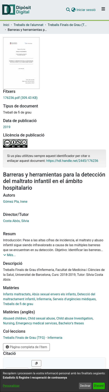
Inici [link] (6, 25)
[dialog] (54, 380)
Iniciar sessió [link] (86, 10)
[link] (54, 97)
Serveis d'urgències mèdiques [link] (74, 299)
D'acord (99, 385)
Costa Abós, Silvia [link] (16, 221)
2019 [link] (6, 127)
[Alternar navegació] (103, 10)
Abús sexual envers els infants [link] (54, 294)
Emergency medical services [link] (36, 323)
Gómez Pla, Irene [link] (15, 202)
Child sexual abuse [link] (41, 318)
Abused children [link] (14, 318)
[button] (68, 10)
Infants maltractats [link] (17, 294)
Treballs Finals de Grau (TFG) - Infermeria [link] (68, 25)
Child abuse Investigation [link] (74, 318)
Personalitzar (11, 385)
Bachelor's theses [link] (71, 323)
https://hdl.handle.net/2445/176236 (72, 161)
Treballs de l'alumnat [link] (28, 25)
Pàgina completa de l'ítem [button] (26, 347)
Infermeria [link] (44, 299)
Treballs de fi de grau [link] (18, 304)
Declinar (85, 385)
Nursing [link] (8, 323)
